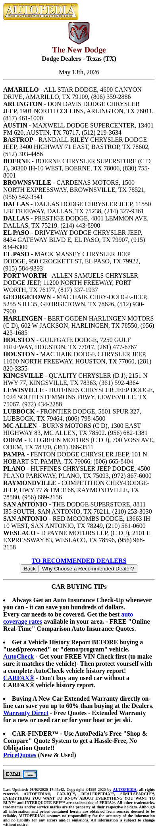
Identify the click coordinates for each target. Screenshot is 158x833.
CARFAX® (18, 678)
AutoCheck (18, 656)
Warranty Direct (25, 712)
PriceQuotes (20, 755)
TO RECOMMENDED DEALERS (79, 560)
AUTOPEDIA (125, 789)
